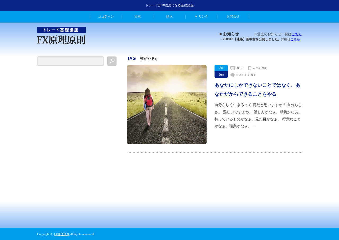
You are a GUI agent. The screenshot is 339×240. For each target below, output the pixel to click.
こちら (297, 34)
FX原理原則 (61, 234)
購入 (169, 16)
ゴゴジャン (106, 16)
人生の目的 (260, 67)
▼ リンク (201, 16)
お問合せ (233, 16)
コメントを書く (246, 74)
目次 (138, 16)
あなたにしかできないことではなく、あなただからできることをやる (257, 89)
